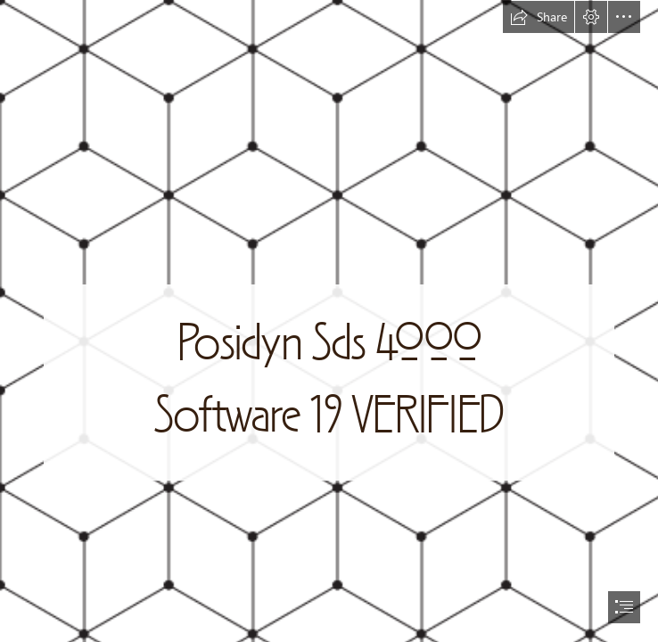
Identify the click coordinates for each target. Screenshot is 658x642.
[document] (329, 321)
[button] (538, 17)
